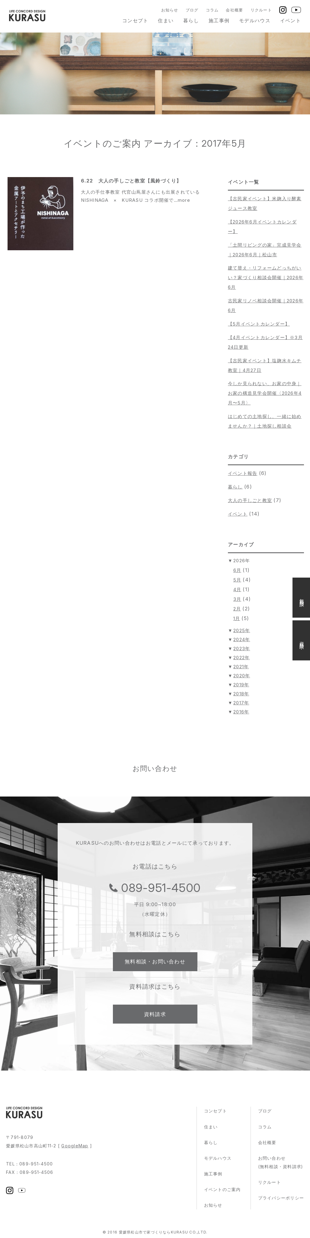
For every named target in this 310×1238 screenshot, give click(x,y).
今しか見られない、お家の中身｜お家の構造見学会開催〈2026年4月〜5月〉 (265, 393)
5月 (237, 580)
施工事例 (219, 20)
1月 (236, 618)
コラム (212, 10)
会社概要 (234, 10)
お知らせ (169, 10)
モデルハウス (254, 20)
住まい (166, 20)
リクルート (261, 10)
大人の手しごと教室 (250, 500)
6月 (237, 570)
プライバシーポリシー (281, 1199)
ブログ (192, 10)
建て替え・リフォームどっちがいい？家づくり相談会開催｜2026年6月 (266, 277)
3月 (237, 599)
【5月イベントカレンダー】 (259, 324)
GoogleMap (74, 1147)
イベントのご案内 (222, 1191)
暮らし (191, 20)
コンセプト (135, 20)
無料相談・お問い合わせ (155, 962)
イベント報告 (242, 473)
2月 (237, 609)
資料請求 (155, 1016)
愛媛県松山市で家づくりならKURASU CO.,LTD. (163, 1234)
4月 (237, 589)
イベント (290, 20)
